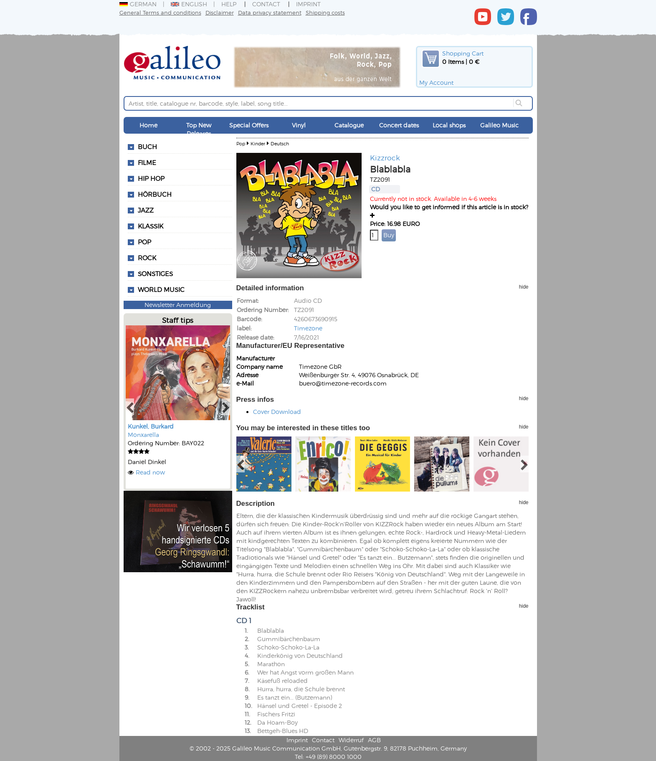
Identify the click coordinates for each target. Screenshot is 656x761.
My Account (436, 82)
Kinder (258, 143)
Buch (147, 146)
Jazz (146, 210)
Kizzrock (385, 157)
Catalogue (349, 125)
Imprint (308, 4)
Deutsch (280, 143)
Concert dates (399, 125)
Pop (144, 242)
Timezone (308, 328)
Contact (266, 4)
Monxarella (143, 434)
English (189, 4)
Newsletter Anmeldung (177, 304)
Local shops (449, 125)
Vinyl (299, 125)
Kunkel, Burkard (151, 426)
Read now (150, 472)
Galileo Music (499, 125)
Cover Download (277, 411)
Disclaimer (219, 12)
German (138, 4)
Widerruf (351, 739)
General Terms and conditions (160, 12)
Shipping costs (325, 12)
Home (148, 125)
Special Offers (248, 125)
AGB (374, 739)
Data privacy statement (269, 12)
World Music (161, 289)
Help (228, 4)
